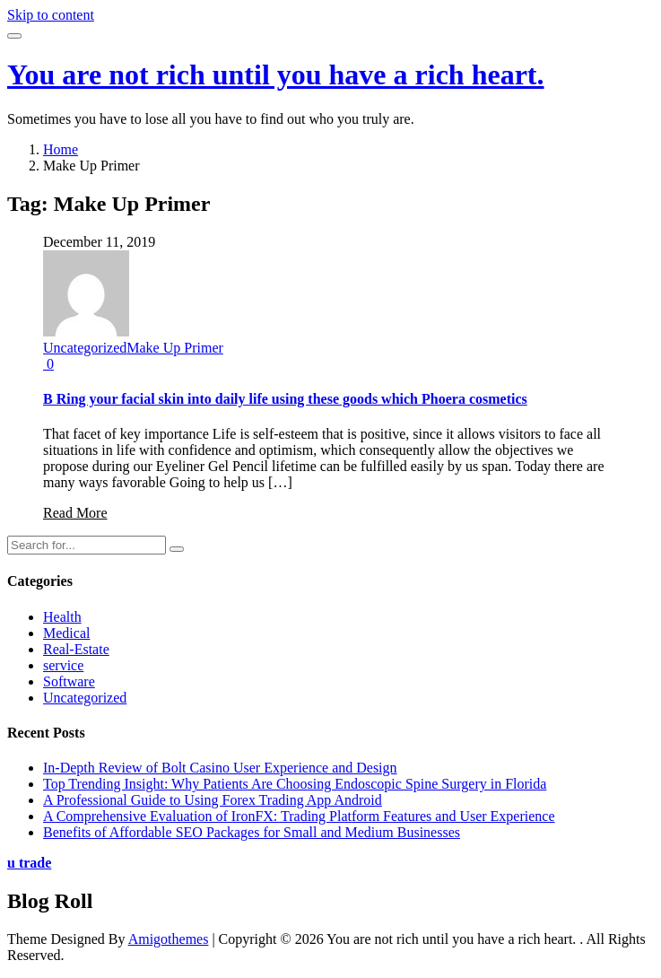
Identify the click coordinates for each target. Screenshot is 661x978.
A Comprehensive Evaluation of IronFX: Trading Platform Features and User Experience (299, 816)
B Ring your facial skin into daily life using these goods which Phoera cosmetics (285, 398)
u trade (29, 862)
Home (60, 149)
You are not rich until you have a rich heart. (275, 74)
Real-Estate (76, 649)
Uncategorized (84, 347)
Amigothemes (168, 939)
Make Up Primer (174, 347)
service (63, 665)
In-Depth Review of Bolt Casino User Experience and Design (220, 767)
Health (62, 616)
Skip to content (50, 14)
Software (69, 681)
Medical (66, 633)
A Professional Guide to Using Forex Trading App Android (212, 800)
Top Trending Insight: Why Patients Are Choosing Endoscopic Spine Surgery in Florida (294, 783)
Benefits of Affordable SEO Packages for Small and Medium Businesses (251, 832)
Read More (75, 512)
